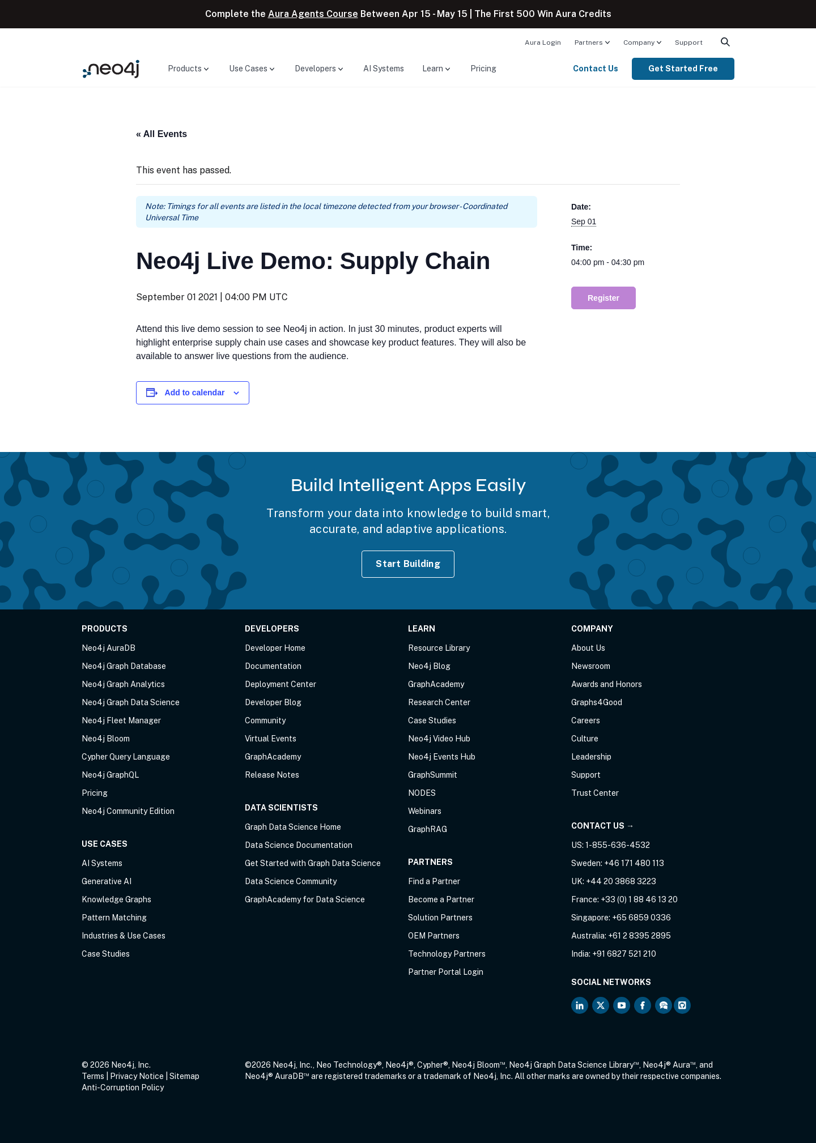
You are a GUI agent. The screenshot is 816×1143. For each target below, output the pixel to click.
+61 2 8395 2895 (639, 935)
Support (689, 42)
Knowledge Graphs (116, 899)
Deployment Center (280, 684)
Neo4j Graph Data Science (131, 702)
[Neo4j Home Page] (111, 68)
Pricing (483, 68)
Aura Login (543, 42)
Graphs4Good (596, 702)
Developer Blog (273, 702)
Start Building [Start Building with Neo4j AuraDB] (408, 563)
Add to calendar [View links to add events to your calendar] (195, 392)
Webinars (424, 811)
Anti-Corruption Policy (123, 1087)
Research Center (439, 702)
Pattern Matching (114, 917)
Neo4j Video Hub (439, 738)
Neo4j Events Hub (441, 756)
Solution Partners (440, 917)
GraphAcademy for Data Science (305, 899)
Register (603, 297)
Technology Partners (447, 953)
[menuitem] (543, 42)
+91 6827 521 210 (624, 953)
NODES (422, 792)
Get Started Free (683, 68)
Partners (589, 42)
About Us (588, 647)
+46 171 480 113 (634, 863)
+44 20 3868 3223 (621, 881)
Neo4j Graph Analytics (123, 684)
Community (265, 720)
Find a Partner (434, 881)
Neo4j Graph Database (124, 666)
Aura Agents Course (313, 13)
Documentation (273, 666)
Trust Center (595, 792)
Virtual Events (270, 738)
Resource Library (439, 647)
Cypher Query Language (126, 756)
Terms (93, 1076)
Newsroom (590, 666)
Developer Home (275, 647)
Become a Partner (441, 899)
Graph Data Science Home (293, 826)
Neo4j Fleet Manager (121, 720)
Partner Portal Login (445, 971)
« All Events (161, 134)
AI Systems (383, 68)
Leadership (591, 756)
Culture (584, 738)
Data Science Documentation (298, 845)
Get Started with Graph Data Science (313, 863)
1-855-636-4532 (617, 845)
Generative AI (106, 881)
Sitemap (184, 1076)
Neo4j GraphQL (110, 774)
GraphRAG (427, 829)
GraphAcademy (273, 756)
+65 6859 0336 (641, 917)
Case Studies (106, 953)
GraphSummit (432, 774)
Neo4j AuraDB (108, 647)
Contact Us (595, 68)
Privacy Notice (137, 1076)
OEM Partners (434, 935)
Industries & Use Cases (123, 935)
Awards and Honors (606, 684)
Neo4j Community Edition (128, 811)
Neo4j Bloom (106, 738)
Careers (585, 720)
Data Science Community (291, 881)
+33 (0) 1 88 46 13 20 (639, 899)
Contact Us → (602, 825)
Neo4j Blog (429, 666)
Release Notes (272, 774)
